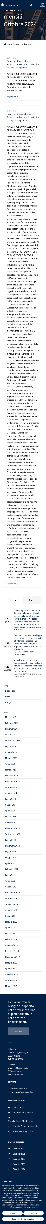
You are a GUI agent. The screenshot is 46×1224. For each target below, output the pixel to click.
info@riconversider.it (17, 1088)
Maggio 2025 (11, 758)
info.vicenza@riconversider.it (21, 1091)
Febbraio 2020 (11, 939)
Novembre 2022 (12, 845)
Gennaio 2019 (11, 974)
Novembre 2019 (12, 956)
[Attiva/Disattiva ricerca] (31, 5)
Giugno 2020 (11, 916)
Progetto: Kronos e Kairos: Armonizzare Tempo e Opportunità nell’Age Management (23, 64)
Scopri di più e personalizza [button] (23, 1219)
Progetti (9, 702)
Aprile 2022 (10, 863)
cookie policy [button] (34, 1193)
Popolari (13, 600)
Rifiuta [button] (12, 1213)
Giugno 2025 (11, 752)
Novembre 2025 (12, 728)
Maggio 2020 (11, 921)
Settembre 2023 (12, 834)
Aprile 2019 (10, 968)
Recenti (32, 600)
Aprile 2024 (10, 810)
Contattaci (18, 1031)
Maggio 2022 (11, 857)
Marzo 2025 (10, 769)
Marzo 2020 (10, 933)
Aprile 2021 (10, 880)
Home (8, 44)
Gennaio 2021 (11, 886)
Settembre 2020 (12, 904)
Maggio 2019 (11, 962)
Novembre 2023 (12, 828)
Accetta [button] (33, 1213)
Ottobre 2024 (11, 787)
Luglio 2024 (10, 799)
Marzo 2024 (10, 816)
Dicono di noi (11, 690)
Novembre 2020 (12, 892)
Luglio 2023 (10, 839)
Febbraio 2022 (11, 869)
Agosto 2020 (11, 910)
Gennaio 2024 (11, 822)
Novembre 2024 (12, 781)
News (7, 696)
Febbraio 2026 (11, 723)
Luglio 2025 (10, 746)
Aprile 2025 (10, 763)
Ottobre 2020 (11, 898)
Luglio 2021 (10, 875)
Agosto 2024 (11, 793)
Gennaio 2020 (11, 945)
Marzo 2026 (10, 717)
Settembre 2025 (12, 740)
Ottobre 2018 (11, 980)
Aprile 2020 (10, 927)
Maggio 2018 (11, 986)
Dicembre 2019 (12, 951)
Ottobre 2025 (11, 734)
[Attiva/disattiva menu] (36, 5)
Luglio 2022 (10, 851)
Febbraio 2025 (11, 775)
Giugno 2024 (11, 804)
